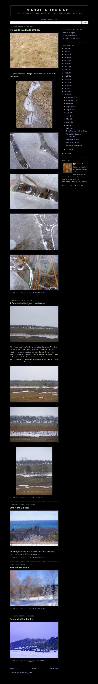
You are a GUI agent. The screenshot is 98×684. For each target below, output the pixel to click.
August (69, 110)
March (68, 125)
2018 (67, 73)
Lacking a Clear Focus (70, 35)
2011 (67, 94)
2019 (67, 70)
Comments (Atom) (25, 673)
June (68, 116)
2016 (67, 79)
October (69, 103)
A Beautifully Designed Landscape (27, 303)
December (70, 97)
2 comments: (40, 497)
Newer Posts (14, 668)
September (70, 106)
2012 (67, 91)
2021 (67, 64)
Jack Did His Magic (19, 568)
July (68, 113)
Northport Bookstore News (71, 38)
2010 (67, 153)
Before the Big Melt (19, 508)
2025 (67, 51)
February (69, 128)
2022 (67, 60)
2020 (67, 67)
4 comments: (40, 557)
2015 (67, 82)
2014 (67, 85)
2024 (67, 54)
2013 (67, 88)
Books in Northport (68, 33)
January (69, 149)
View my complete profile (72, 185)
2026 (67, 48)
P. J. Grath (79, 163)
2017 (67, 76)
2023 (67, 57)
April (68, 122)
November (70, 100)
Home (34, 668)
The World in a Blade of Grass (25, 30)
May (68, 119)
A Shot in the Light (49, 10)
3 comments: (40, 292)
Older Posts (54, 668)
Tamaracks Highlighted (21, 619)
